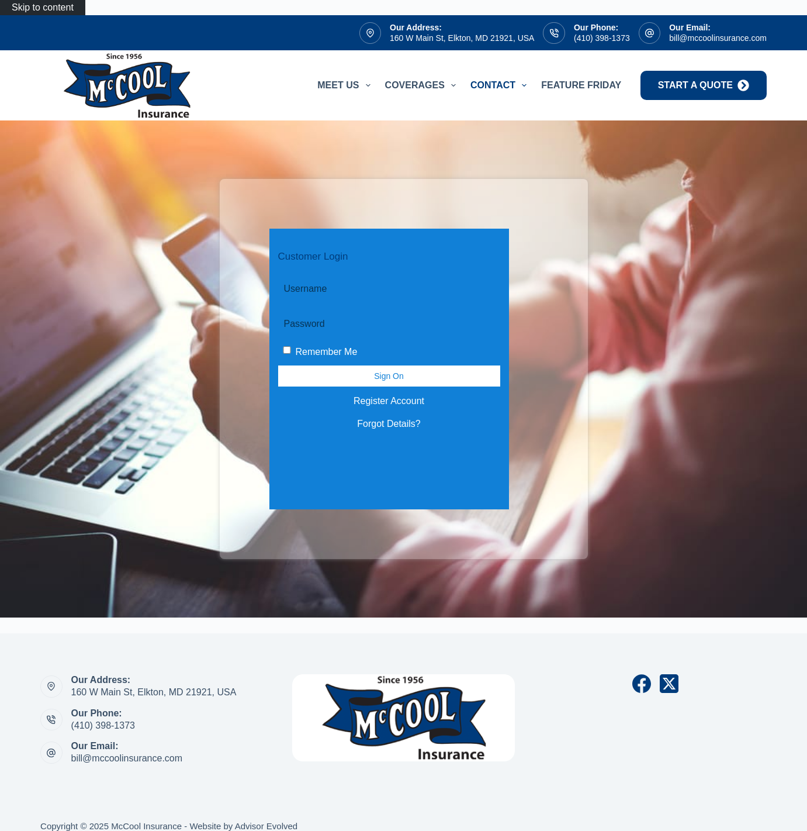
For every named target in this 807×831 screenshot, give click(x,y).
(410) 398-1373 (602, 38)
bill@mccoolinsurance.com (718, 38)
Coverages (422, 85)
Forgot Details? (389, 424)
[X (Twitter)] (669, 683)
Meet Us (346, 85)
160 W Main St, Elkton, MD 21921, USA (462, 38)
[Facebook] (641, 683)
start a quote (703, 85)
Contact (500, 85)
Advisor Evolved (266, 826)
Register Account (389, 401)
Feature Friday (581, 85)
